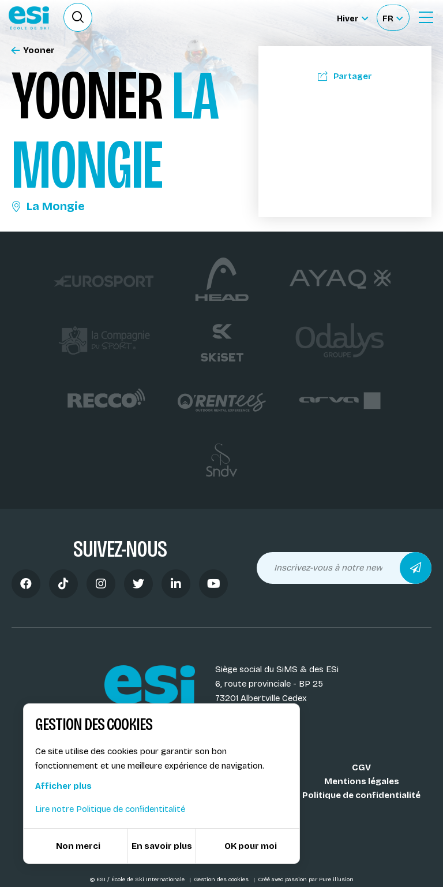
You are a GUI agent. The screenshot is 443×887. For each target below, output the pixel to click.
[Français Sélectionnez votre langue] (392, 18)
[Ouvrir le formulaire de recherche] (77, 17)
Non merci (78, 846)
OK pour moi (250, 846)
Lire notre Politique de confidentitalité (110, 809)
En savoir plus (162, 846)
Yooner (33, 50)
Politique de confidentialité (361, 795)
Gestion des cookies (222, 879)
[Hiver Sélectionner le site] (352, 18)
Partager (345, 76)
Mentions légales (361, 781)
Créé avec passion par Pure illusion (306, 879)
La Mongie (48, 206)
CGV (361, 767)
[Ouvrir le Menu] (425, 17)
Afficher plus (63, 786)
